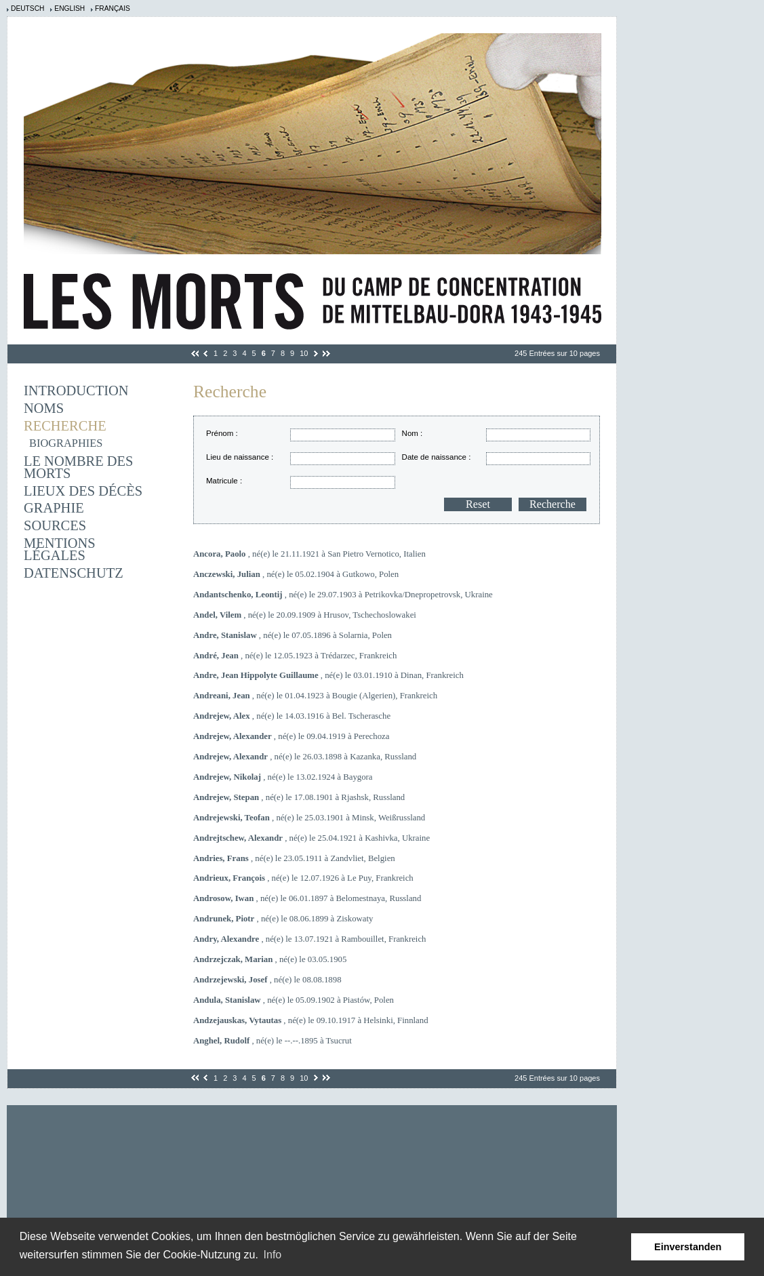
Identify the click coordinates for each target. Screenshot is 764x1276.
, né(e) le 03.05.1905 (269, 959)
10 (304, 353)
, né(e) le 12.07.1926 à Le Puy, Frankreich (303, 878)
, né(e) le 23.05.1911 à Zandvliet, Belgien (294, 858)
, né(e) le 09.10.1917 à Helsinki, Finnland (310, 1020)
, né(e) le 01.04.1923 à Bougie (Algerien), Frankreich (315, 695)
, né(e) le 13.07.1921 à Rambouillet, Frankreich (309, 939)
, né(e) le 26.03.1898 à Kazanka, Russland (304, 756)
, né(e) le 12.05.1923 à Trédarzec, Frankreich (295, 655)
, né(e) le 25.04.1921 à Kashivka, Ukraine (311, 838)
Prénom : (222, 433)
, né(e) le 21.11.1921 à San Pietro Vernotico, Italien (309, 554)
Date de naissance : (436, 457)
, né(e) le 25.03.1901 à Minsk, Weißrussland (309, 817)
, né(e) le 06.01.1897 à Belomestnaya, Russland (307, 898)
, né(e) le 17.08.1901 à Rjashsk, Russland (299, 797)
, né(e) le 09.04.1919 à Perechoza (291, 736)
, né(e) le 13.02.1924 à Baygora (283, 777)
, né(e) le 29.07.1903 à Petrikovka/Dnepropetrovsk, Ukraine (343, 594)
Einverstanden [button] (687, 1246)
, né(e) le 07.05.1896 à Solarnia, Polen (292, 635)
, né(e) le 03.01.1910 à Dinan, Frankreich (328, 675)
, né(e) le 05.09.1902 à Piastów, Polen (293, 1000)
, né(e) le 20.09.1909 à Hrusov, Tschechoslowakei (304, 615)
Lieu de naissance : (239, 457)
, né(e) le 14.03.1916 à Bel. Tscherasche (291, 716)
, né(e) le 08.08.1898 (267, 979)
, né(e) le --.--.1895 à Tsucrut (272, 1040)
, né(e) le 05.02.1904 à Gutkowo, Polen (296, 574)
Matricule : (224, 481)
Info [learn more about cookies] (273, 1254)
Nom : (412, 433)
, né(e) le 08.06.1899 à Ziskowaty (283, 918)
